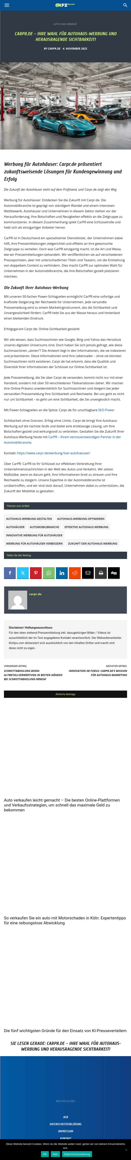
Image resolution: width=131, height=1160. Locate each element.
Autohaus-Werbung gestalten (29, 519)
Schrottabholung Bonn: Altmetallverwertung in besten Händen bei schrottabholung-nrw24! (33, 675)
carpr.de (54, 48)
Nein (55, 1154)
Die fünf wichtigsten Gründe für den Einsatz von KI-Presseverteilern (65, 1030)
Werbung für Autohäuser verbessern (34, 543)
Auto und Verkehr (65, 24)
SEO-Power (106, 410)
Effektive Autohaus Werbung (86, 527)
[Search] (125, 5)
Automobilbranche (44, 527)
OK (45, 1154)
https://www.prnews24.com (42, 599)
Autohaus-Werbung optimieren (80, 519)
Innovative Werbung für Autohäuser (34, 535)
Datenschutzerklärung (77, 1154)
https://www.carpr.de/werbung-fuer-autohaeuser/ (53, 453)
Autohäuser (15, 527)
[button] (6, 5)
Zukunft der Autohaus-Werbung (92, 543)
